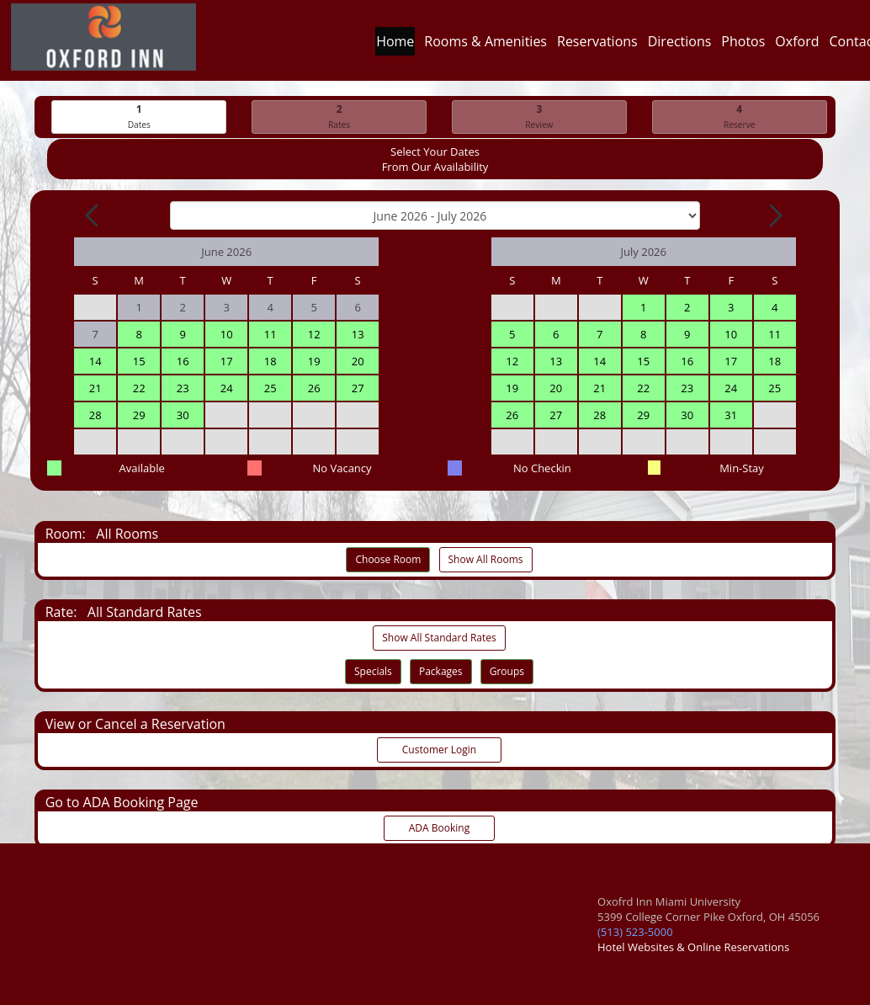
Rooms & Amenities (485, 45)
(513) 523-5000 (635, 931)
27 (358, 388)
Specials (373, 671)
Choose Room (388, 559)
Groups (507, 671)
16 (183, 361)
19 (314, 361)
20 (358, 361)
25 (270, 388)
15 (139, 361)
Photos (743, 45)
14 (95, 361)
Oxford (797, 45)
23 (183, 388)
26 (314, 388)
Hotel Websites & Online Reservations (693, 946)
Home (395, 45)
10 (226, 334)
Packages (441, 671)
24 (226, 388)
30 (183, 415)
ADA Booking (439, 828)
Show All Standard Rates (439, 637)
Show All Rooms (485, 559)
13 (358, 334)
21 (95, 388)
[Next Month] (774, 215)
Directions (680, 45)
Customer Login (439, 749)
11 (270, 334)
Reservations (597, 45)
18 (270, 361)
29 (139, 415)
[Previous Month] (93, 215)
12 (314, 334)
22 (139, 388)
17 (226, 361)
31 (730, 415)
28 (95, 415)
